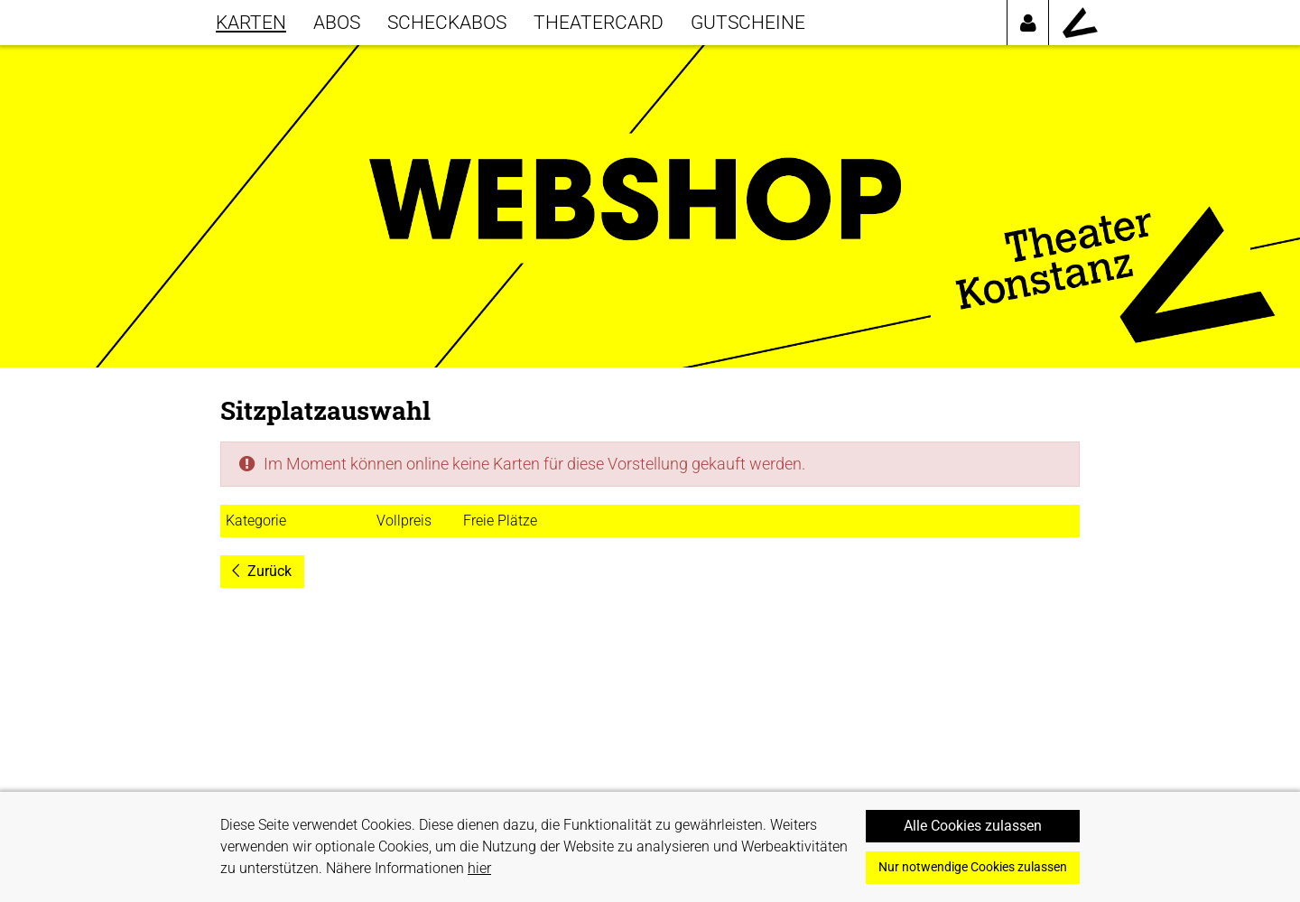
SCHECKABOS (446, 22)
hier (479, 868)
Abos (336, 22)
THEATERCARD (599, 22)
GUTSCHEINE (748, 22)
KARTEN (251, 22)
